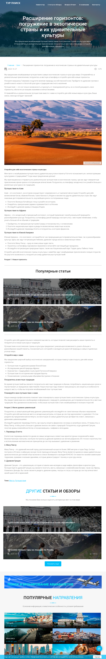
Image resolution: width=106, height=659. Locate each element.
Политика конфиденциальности (15, 643)
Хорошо (97, 657)
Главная (10, 65)
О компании (84, 5)
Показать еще (53, 512)
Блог (18, 65)
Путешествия (20, 454)
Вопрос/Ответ (70, 5)
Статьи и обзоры (55, 5)
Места (11, 454)
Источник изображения (92, 163)
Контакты (96, 5)
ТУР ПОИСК (11, 3)
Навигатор (40, 5)
